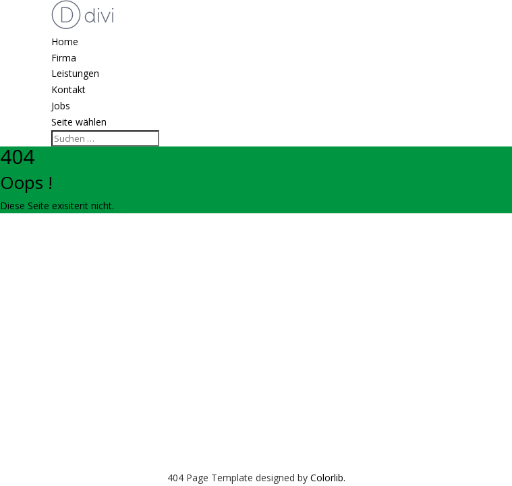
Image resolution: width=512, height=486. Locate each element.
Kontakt (68, 89)
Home (64, 41)
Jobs (60, 105)
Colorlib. (327, 477)
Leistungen (75, 73)
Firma (63, 57)
